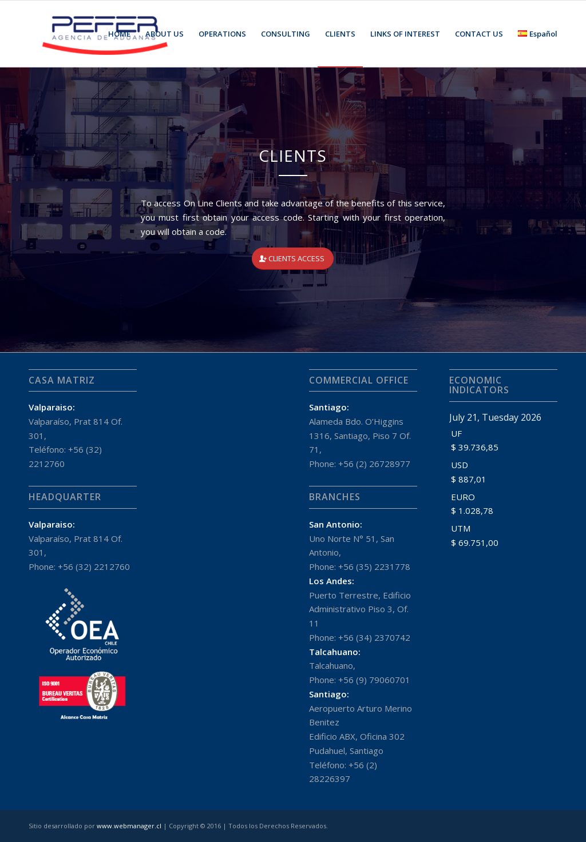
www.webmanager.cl (129, 825)
